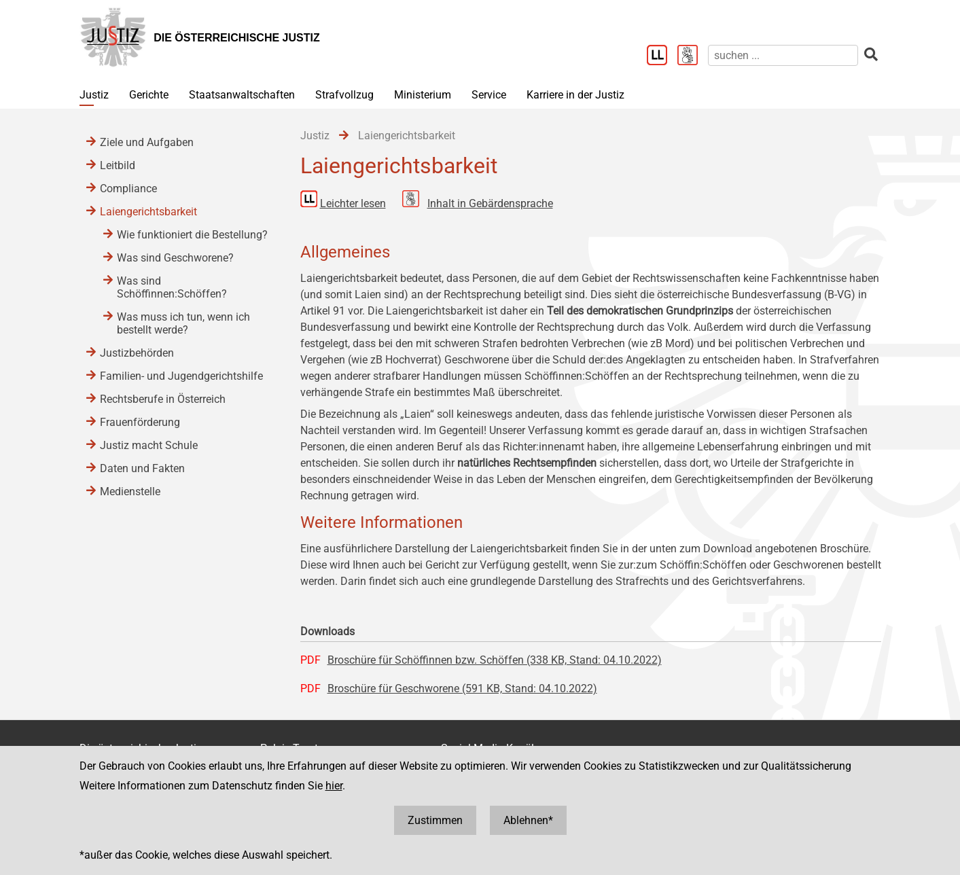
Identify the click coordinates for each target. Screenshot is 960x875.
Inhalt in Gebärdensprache (490, 203)
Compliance (128, 188)
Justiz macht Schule (149, 445)
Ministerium (422, 94)
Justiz (94, 94)
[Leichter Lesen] (662, 56)
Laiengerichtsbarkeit (148, 211)
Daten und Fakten (142, 468)
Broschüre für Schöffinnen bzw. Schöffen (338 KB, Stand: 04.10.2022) (494, 660)
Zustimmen (435, 820)
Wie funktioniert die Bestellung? (192, 234)
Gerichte (148, 94)
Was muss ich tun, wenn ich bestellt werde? (183, 323)
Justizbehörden (137, 352)
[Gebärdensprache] (692, 56)
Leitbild (117, 165)
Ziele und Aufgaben (147, 142)
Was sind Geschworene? (175, 257)
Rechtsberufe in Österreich (163, 399)
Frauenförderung (140, 422)
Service (489, 94)
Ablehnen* (528, 820)
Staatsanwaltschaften (242, 94)
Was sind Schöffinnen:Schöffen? (172, 287)
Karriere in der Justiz (575, 94)
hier (333, 785)
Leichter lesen (353, 203)
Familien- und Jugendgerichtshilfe (181, 376)
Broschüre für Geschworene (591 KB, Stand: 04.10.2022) (462, 688)
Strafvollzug (344, 94)
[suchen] (783, 55)
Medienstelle (130, 491)
